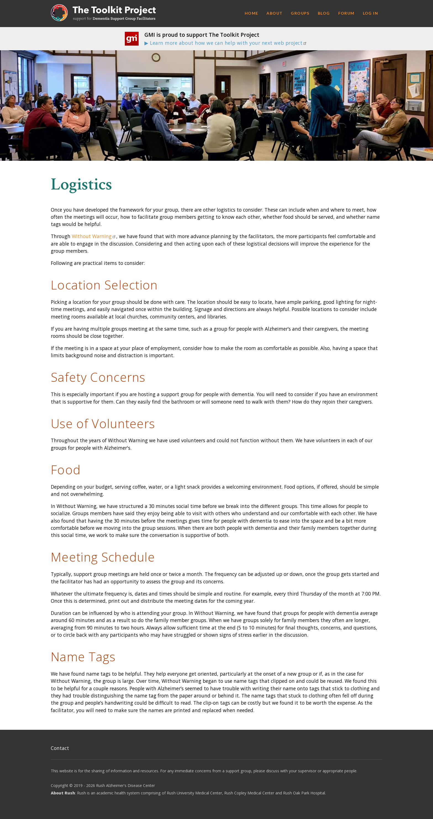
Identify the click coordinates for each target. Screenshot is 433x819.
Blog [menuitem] (324, 13)
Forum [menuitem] (346, 13)
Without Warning (94, 236)
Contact (60, 748)
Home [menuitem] (251, 13)
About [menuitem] (274, 13)
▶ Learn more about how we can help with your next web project (225, 42)
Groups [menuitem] (300, 13)
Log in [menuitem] (370, 13)
